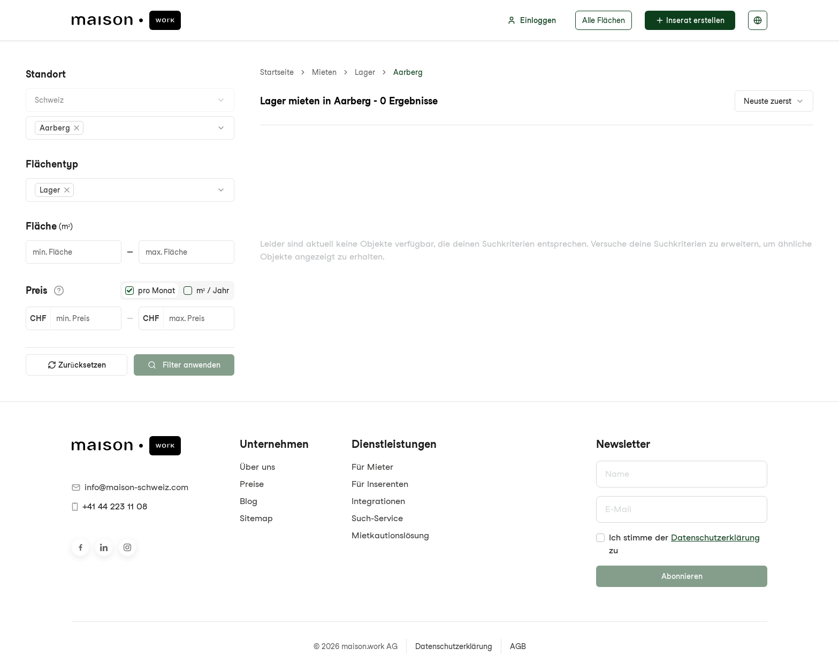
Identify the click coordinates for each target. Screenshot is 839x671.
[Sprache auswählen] (757, 20)
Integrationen (378, 501)
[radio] (129, 290)
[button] (59, 128)
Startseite (277, 72)
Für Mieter (372, 467)
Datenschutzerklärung (715, 537)
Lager (365, 72)
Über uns (257, 467)
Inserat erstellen (689, 20)
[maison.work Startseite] (126, 20)
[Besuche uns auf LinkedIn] (103, 547)
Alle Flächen (603, 20)
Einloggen (531, 20)
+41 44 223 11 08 (109, 506)
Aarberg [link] (408, 72)
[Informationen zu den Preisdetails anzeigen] (59, 290)
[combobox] (130, 100)
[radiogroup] (177, 290)
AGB (518, 646)
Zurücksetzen (77, 365)
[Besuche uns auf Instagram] (127, 547)
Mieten (324, 72)
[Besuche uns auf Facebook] (80, 547)
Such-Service (377, 518)
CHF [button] (38, 318)
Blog (248, 501)
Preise (252, 484)
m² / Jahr (212, 290)
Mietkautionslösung (390, 535)
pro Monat (156, 290)
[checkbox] (600, 537)
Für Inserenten (380, 484)
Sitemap (256, 518)
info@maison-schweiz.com (130, 487)
